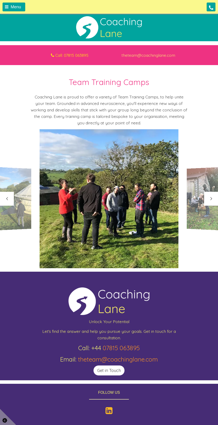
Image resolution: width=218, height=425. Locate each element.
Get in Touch (109, 370)
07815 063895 (121, 348)
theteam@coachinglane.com (118, 359)
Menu (13, 7)
